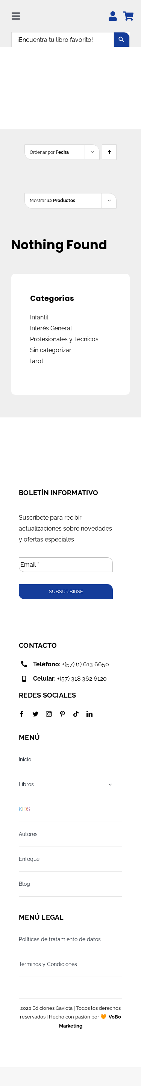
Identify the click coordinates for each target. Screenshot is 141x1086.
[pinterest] (62, 714)
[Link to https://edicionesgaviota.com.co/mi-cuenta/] (113, 16)
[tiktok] (76, 714)
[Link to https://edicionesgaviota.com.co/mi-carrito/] (128, 16)
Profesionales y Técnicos (64, 339)
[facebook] (22, 714)
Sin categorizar (50, 350)
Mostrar (52, 200)
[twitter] (35, 714)
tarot (36, 361)
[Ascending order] (109, 152)
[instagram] (49, 714)
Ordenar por (49, 152)
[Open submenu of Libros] (110, 784)
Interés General (51, 328)
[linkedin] (89, 714)
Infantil (39, 317)
